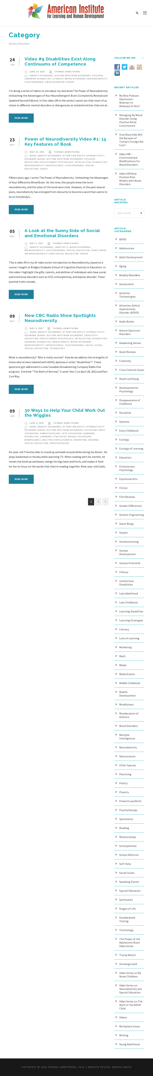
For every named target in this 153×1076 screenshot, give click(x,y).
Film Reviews (127, 497)
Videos (70, 82)
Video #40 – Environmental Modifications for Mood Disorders (129, 159)
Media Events (61, 341)
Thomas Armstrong (67, 71)
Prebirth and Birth (130, 801)
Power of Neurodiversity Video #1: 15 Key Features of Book (65, 141)
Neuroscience (54, 165)
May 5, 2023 (36, 243)
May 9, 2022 (36, 328)
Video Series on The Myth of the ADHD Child (130, 1005)
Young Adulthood (129, 1044)
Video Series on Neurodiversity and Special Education (130, 989)
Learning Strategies (53, 436)
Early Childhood (128, 430)
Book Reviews (127, 352)
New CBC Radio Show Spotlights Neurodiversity (60, 318)
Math (122, 656)
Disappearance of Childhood (129, 401)
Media (122, 665)
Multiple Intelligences (57, 439)
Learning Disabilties (38, 78)
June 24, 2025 (37, 71)
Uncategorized (55, 82)
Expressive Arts (128, 479)
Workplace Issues (129, 1026)
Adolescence (126, 248)
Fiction (123, 488)
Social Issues (93, 345)
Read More (21, 117)
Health (123, 532)
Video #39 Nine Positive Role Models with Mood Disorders (130, 179)
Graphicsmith (121, 1067)
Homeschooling (50, 433)
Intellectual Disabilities (91, 162)
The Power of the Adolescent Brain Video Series (129, 942)
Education (31, 162)
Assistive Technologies (127, 294)
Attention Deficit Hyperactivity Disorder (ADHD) (129, 309)
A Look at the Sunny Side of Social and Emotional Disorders (62, 233)
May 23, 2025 (37, 152)
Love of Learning (129, 638)
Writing (123, 1035)
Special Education (78, 250)
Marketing (125, 647)
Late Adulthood (128, 593)
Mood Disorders (75, 78)
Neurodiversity (97, 78)
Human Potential (129, 563)
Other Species (127, 765)
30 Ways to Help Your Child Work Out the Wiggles (65, 413)
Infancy (123, 572)
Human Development (127, 552)
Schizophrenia (34, 82)
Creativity (61, 247)
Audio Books (126, 321)
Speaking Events (129, 881)
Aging (122, 266)
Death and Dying (129, 379)
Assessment (126, 284)
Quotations (126, 819)
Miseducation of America (128, 715)
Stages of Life (127, 908)
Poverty (124, 792)
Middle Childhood (79, 436)
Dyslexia (97, 75)
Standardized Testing (127, 919)
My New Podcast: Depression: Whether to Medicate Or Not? (129, 101)
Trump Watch (127, 955)
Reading (93, 439)
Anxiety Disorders (41, 75)
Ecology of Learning (131, 448)
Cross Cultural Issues (131, 370)
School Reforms (129, 855)
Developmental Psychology (128, 389)
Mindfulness (33, 439)
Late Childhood (72, 433)
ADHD (33, 155)
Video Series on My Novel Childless (130, 974)
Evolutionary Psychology (56, 162)
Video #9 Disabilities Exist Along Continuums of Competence (60, 61)
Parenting (80, 439)
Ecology (124, 439)
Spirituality (126, 899)
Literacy (58, 78)
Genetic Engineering (131, 514)
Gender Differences (130, 506)
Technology (57, 348)
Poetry (123, 783)
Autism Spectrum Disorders (73, 75)
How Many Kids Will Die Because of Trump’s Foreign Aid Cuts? (131, 140)
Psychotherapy (128, 810)
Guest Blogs (126, 523)
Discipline (90, 430)
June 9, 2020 (37, 423)
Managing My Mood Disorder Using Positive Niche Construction (130, 120)
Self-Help (125, 864)
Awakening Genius (130, 343)
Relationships (127, 837)
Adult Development (131, 257)
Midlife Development (127, 693)
